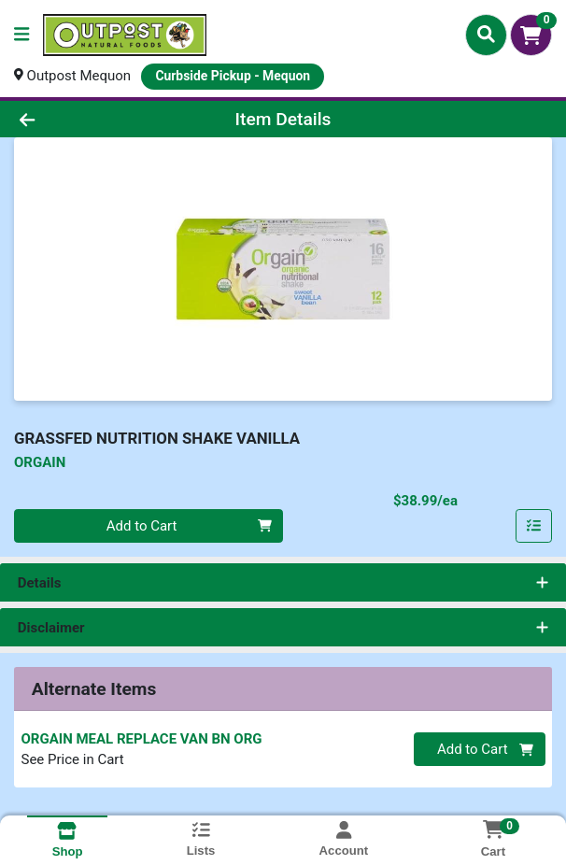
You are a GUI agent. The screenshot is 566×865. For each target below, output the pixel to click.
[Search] (486, 34)
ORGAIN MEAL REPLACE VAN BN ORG (141, 738)
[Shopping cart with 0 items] (531, 35)
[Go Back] (81, 119)
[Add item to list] (534, 526)
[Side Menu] (21, 35)
